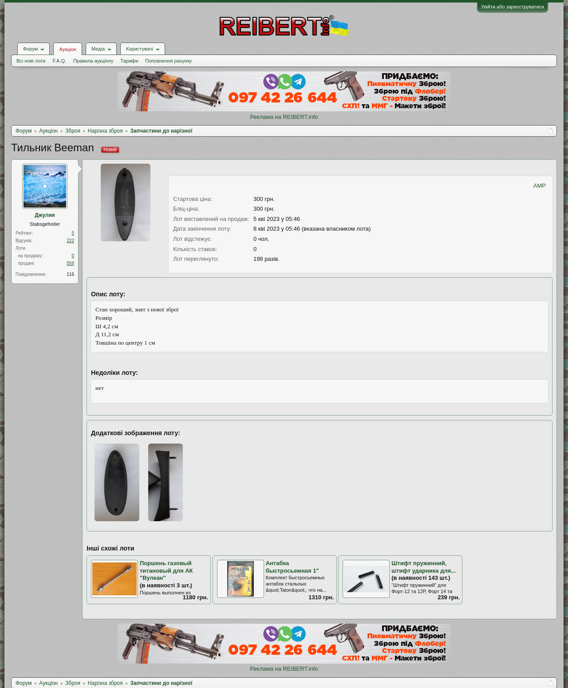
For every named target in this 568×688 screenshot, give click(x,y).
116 (70, 274)
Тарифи (129, 60)
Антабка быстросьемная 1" (292, 567)
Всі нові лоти (30, 60)
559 (70, 263)
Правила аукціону (93, 60)
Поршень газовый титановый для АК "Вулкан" (166, 570)
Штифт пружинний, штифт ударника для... (423, 567)
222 (70, 240)
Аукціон (67, 49)
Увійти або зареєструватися (512, 6)
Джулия (45, 215)
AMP (539, 185)
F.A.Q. (59, 60)
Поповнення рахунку (168, 60)
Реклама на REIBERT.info (284, 117)
